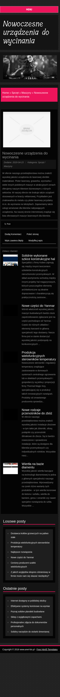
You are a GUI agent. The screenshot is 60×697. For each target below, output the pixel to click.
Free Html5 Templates (47, 649)
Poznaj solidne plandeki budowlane (27, 611)
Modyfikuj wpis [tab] (36, 240)
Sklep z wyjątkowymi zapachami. (26, 617)
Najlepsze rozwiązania (21, 552)
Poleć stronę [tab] (33, 234)
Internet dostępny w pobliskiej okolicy (28, 600)
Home (5, 92)
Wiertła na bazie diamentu (33, 465)
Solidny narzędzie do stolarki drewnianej (30, 631)
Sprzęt (15, 92)
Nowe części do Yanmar (38, 305)
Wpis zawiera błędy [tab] (14, 240)
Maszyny (26, 92)
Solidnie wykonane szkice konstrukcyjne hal (38, 257)
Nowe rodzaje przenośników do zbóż (37, 411)
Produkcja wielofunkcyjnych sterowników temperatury (39, 356)
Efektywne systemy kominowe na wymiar (30, 606)
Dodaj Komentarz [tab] (13, 234)
